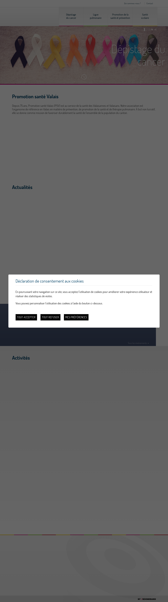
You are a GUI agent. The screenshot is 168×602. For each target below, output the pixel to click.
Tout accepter (26, 317)
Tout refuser (50, 317)
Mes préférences (76, 317)
